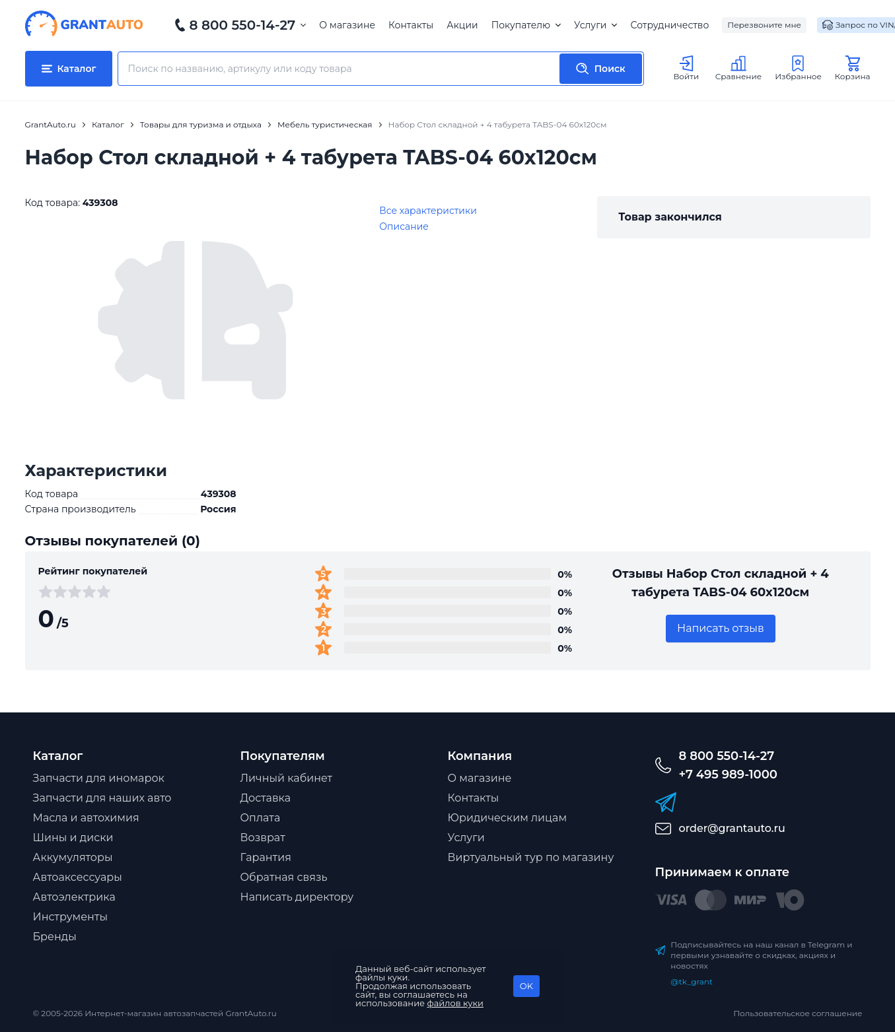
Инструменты (70, 917)
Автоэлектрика (74, 897)
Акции (462, 25)
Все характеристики (428, 211)
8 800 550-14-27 (243, 25)
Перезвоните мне (764, 25)
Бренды (55, 936)
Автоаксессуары (77, 877)
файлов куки (455, 1003)
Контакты (410, 25)
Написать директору (297, 897)
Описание (404, 226)
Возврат (262, 837)
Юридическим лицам (507, 817)
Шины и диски (73, 837)
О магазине (347, 25)
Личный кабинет (286, 778)
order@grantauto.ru (732, 828)
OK (526, 985)
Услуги (595, 25)
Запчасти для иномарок (98, 778)
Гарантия (265, 857)
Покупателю (526, 25)
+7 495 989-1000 (728, 774)
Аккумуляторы (73, 857)
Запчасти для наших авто (102, 798)
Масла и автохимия (86, 817)
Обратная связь (284, 877)
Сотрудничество (669, 25)
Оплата (260, 817)
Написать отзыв (720, 628)
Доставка (265, 798)
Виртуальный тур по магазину (531, 857)
